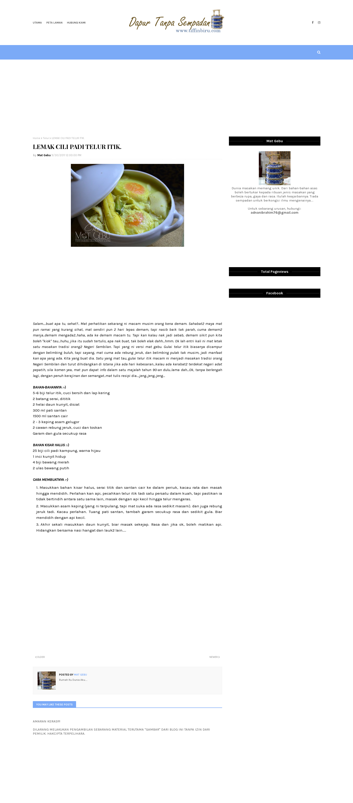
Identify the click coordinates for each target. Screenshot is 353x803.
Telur (46, 138)
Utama (37, 22)
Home (36, 138)
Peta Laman (54, 22)
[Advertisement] (176, 98)
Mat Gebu (44, 155)
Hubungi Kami (76, 22)
